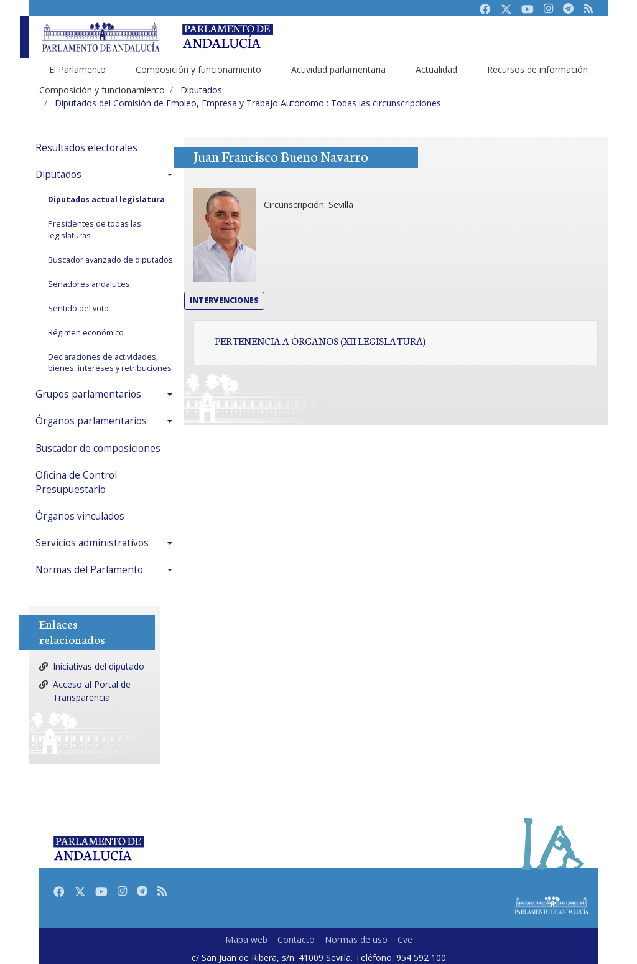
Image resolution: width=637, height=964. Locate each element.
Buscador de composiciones (97, 448)
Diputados (58, 174)
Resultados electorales (86, 147)
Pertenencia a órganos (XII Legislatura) (320, 340)
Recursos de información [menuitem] (537, 69)
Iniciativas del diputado (98, 666)
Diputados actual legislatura (106, 199)
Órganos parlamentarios (91, 421)
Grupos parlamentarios (88, 394)
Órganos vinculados (79, 516)
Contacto (296, 939)
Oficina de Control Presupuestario (76, 482)
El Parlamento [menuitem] (77, 69)
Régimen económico (86, 332)
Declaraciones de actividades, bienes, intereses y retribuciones (110, 363)
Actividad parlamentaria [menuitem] (338, 69)
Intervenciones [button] (224, 300)
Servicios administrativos (92, 543)
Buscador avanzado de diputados (110, 260)
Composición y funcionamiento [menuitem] (198, 69)
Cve (405, 939)
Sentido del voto (78, 308)
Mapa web (246, 939)
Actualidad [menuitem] (436, 69)
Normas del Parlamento (89, 569)
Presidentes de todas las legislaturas (94, 229)
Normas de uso (356, 939)
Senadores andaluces (89, 284)
